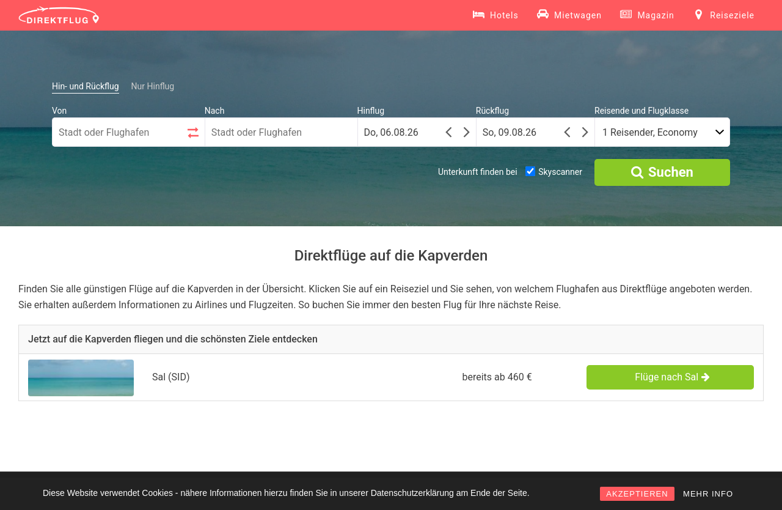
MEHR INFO (708, 493)
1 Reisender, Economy (650, 132)
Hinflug (371, 111)
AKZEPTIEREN (637, 493)
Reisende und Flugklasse (641, 111)
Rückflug (492, 111)
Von (59, 111)
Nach (215, 111)
